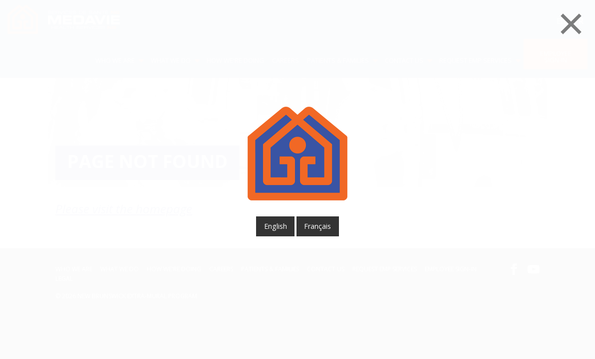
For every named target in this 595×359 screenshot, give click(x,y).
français (317, 226)
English (275, 226)
